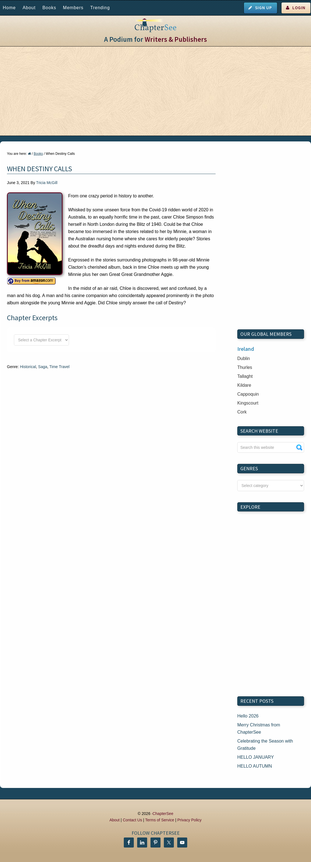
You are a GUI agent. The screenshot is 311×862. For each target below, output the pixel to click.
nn (270, 485)
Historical (28, 366)
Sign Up (263, 7)
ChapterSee (162, 813)
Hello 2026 (248, 716)
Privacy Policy (189, 820)
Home (9, 7)
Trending (100, 7)
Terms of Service (159, 820)
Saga (42, 366)
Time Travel (59, 366)
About (29, 7)
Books (49, 7)
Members (73, 7)
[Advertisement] (155, 91)
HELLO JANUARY (255, 757)
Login (298, 7)
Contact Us (132, 820)
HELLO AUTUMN (254, 766)
